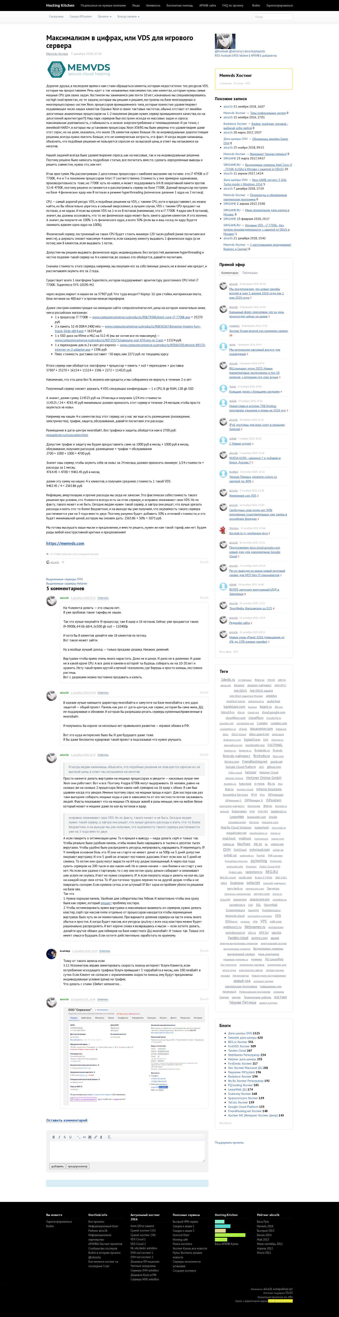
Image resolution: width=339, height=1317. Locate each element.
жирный (53, 1137)
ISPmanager (276, 795)
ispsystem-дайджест (232, 806)
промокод (229, 992)
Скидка (224, 997)
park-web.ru (247, 855)
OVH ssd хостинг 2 (142, 1257)
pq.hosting (259, 860)
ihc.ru (271, 783)
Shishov (234, 528)
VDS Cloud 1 (138, 1239)
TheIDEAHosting (271, 910)
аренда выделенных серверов (239, 943)
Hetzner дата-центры (242, 1059)
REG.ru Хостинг (237, 1042)
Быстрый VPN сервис (185, 1221)
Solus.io (277, 893)
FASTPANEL (275, 745)
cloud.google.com (273, 712)
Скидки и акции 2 (183, 1231)
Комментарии (229, 273)
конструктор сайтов (251, 970)
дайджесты (269, 55)
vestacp (245, 921)
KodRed (233, 471)
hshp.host (245, 784)
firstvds (277, 750)
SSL (258, 905)
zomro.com (259, 938)
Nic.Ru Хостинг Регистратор (246, 1081)
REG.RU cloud (228, 877)
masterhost (261, 827)
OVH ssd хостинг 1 (142, 1253)
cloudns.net (226, 723)
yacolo (276, 932)
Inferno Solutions (269, 789)
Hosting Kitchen (60, 5)
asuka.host (273, 701)
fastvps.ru (230, 750)
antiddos (271, 696)
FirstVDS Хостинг (239, 1046)
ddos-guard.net (259, 734)
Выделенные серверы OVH (64, 579)
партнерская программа (241, 986)
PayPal (261, 855)
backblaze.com (234, 706)
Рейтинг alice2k (97, 1231)
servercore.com (255, 888)
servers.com (262, 894)
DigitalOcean (252, 740)
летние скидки (275, 970)
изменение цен (276, 964)
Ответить (103, 597)
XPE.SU (264, 933)
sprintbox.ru (280, 899)
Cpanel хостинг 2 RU (143, 1235)
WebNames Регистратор (244, 1055)
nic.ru (258, 844)
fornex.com (231, 762)
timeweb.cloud (235, 916)
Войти (256, 5)
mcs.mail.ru (279, 827)
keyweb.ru (281, 806)
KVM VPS (263, 811)
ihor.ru (229, 789)
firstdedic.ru (262, 750)
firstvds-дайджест (236, 756)
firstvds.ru (261, 755)
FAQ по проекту (232, 5)
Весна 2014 (264, 1235)
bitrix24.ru (227, 712)
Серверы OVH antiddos (145, 1270)
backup (252, 706)
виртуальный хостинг (274, 943)
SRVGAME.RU (232, 165)
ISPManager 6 (254, 800)
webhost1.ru (232, 927)
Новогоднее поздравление (269, 975)
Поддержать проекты (229, 1142)
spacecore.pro (260, 899)
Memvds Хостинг (57, 54)
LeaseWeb (237, 817)
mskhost (245, 838)
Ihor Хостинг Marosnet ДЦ (245, 1068)
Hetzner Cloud (268, 772)
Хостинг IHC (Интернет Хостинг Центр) (253, 1115)
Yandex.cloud (238, 937)
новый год (242, 980)
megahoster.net (236, 833)
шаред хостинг (268, 1002)
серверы (278, 991)
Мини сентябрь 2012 (270, 1244)
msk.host (229, 838)
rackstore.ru (253, 872)
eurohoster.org (255, 745)
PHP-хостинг (275, 855)
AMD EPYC (280, 685)
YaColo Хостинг (238, 1102)
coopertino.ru (228, 729)
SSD (250, 905)
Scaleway (237, 883)
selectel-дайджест (274, 883)
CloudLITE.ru (273, 718)
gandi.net (276, 762)
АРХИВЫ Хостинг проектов (105, 1244)
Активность (153, 5)
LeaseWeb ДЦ (237, 1089)
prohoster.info (235, 866)
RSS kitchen (240, 55)
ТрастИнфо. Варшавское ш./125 (250, 608)
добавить (57, 1166)
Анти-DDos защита (142, 1226)
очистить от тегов (109, 1137)
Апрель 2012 (265, 1248)
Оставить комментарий (66, 1120)
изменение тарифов (252, 964)
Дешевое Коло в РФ (143, 1275)
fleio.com (278, 756)
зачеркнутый (65, 1137)
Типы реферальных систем (268, 113)
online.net (277, 844)
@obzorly (235, 51)
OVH (227, 849)
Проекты (105, 16)
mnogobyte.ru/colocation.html (67, 435)
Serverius (273, 888)
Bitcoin (279, 706)
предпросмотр (78, 1166)
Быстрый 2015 (265, 1231)
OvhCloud (240, 850)
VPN (255, 921)
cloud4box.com (236, 718)
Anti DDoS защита (261, 691)
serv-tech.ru (235, 888)
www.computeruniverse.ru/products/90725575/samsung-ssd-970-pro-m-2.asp (109, 340)
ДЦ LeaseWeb (274, 959)
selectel (253, 882)
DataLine (281, 729)
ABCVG (282, 679)
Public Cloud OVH (269, 866)
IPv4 (254, 795)
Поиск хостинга (182, 1244)
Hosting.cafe (180, 1239)
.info (290, 1297)
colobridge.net (245, 723)
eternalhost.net (233, 745)
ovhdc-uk (278, 849)
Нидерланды (241, 975)
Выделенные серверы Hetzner (66, 583)
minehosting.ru (258, 833)
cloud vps (253, 712)
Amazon (239, 685)
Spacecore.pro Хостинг (243, 1098)
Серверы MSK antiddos (145, 1279)
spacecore (240, 899)
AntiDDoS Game (235, 701)
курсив (59, 1137)
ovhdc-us (230, 855)
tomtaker (234, 325)
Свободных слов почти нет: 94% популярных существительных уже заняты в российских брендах (258, 514)
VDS (278, 915)
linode (273, 817)
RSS (248, 83)
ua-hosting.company (260, 916)
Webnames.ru (255, 926)
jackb (232, 344)
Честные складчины (143, 1266)
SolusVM (225, 899)
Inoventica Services (235, 795)
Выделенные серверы (268, 949)
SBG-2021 (281, 877)
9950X (271, 679)
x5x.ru (252, 933)
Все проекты (96, 1221)
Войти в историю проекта (104, 1253)
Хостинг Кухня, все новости (190, 1248)
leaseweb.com (256, 817)
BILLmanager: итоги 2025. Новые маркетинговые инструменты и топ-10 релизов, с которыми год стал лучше (254, 372)
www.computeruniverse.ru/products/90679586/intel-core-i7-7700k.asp (141, 317)
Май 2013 (263, 1239)
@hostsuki (221, 51)
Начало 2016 (265, 1226)
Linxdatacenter (237, 822)
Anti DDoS (240, 691)
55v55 (289, 1293)
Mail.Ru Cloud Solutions (236, 827)
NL (266, 844)
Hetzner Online (234, 778)
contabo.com (279, 723)
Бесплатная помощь (180, 5)
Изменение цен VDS (242, 496)
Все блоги (225, 1123)
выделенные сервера (237, 948)
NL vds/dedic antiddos (144, 1248)
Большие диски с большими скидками (254, 391)
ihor (280, 783)
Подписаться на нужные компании (103, 5)
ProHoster (276, 861)
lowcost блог (181, 1235)
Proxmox (251, 866)
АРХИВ (255, 55)
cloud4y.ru (256, 717)
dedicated (278, 734)
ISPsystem (273, 800)
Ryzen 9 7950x (263, 877)
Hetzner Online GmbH (263, 777)
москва (225, 975)
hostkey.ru (230, 783)
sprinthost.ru (237, 905)
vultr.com (275, 921)
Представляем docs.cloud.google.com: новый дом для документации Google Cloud (254, 552)
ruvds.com (245, 877)
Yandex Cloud (237, 1050)
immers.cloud (245, 789)
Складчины (56, 16)
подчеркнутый (70, 1137)
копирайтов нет (283, 1289)
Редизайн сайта (239, 623)
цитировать (78, 1137)
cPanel (243, 729)
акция (275, 938)
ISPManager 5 (233, 800)
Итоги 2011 (264, 1253)
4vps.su (259, 680)
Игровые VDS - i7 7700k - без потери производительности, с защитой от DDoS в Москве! (256, 229)
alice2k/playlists (254, 51)
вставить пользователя (101, 1137)
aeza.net (226, 685)
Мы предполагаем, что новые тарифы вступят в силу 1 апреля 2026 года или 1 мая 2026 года (256, 293)
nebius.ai (228, 844)
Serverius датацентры (237, 893)
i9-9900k (259, 783)
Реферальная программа (254, 991)
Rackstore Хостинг (235, 124)
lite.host (254, 822)
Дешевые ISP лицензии (145, 1261)
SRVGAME (230, 158)
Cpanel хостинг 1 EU (143, 1230)
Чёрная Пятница (242, 1002)
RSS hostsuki (223, 55)
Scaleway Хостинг (239, 1094)
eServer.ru (277, 739)
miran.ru (275, 833)
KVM (252, 811)
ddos (226, 734)
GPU (261, 767)
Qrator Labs (235, 872)
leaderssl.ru (278, 811)
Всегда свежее (128, 16)
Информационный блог (103, 1226)
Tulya (232, 386)
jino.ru (267, 806)
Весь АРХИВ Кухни (226, 1244)
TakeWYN (253, 910)
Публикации (250, 273)
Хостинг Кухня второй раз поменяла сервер (258, 331)
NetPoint (244, 844)
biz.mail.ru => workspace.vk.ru (248, 533)
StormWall (270, 905)
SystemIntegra (235, 910)
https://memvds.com (65, 543)
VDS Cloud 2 (138, 1244)
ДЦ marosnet (228, 964)
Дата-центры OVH (236, 139)
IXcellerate (254, 806)
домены (256, 959)
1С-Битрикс (245, 679)
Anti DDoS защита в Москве (246, 695)
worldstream (275, 927)
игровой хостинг (89, 554)
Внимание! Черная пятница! (268, 154)
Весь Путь (263, 1221)
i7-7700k (55, 554)
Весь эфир (225, 651)
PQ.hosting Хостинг (240, 1085)
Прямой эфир (232, 264)
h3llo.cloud (235, 772)
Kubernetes (239, 811)
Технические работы (257, 997)
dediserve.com (232, 739)
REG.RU (271, 871)
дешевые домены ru (235, 959)
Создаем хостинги (184, 1271)
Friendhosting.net (254, 761)
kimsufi (224, 811)
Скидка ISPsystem (81, 16)
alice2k (55, 562)
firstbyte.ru (245, 750)
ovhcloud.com (259, 849)
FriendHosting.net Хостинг (245, 1111)
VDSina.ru (231, 921)
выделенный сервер (241, 954)
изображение (90, 1137)
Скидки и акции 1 (183, 1226)
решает (106, 903)
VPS (264, 921)
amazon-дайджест (259, 685)
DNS (265, 739)
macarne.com (270, 822)
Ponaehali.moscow (236, 861)
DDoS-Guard (239, 734)
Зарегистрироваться (279, 5)
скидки (236, 997)
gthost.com (274, 767)
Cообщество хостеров (102, 1248)
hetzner (250, 772)
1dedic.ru (228, 679)
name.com (277, 838)
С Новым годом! (240, 443)
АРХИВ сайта (207, 5)
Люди (136, 5)
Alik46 (232, 401)
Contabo (262, 723)
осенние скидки (263, 981)
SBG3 (224, 883)
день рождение (268, 954)
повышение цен (270, 986)
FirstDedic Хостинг (240, 1063)
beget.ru (266, 706)
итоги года (229, 970)
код (84, 1137)
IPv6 (262, 794)
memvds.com (69, 554)
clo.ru (241, 712)
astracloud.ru (256, 701)
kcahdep (65, 950)
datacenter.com (261, 728)
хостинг (280, 997)
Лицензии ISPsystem (241, 1072)
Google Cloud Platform (241, 767)
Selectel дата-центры (242, 1038)
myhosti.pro (261, 838)
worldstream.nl (235, 933)
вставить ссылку (95, 1137)
